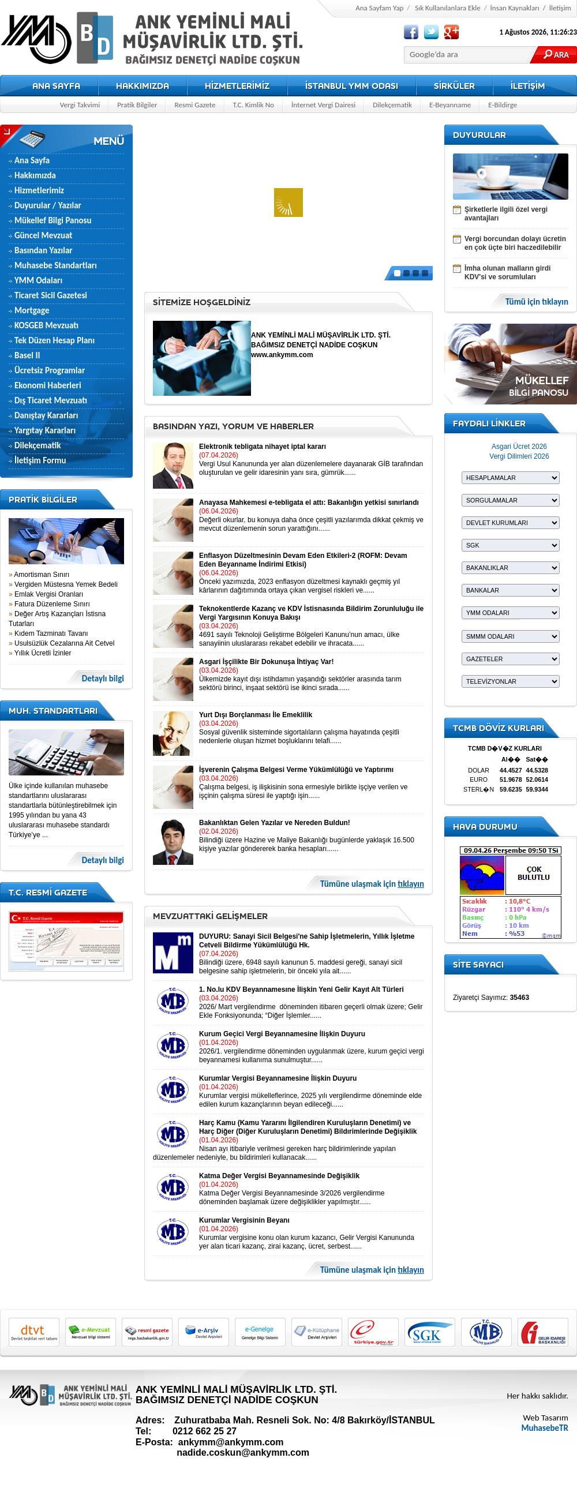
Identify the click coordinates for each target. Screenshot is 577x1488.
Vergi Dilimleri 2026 (519, 456)
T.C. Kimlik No (253, 104)
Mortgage (31, 310)
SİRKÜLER (454, 85)
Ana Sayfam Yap (379, 7)
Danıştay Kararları (46, 415)
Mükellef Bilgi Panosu (53, 220)
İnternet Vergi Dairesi (323, 104)
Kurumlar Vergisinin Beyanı (244, 1220)
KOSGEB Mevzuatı (46, 325)
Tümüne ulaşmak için (372, 884)
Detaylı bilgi (103, 679)
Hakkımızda (35, 175)
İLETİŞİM (528, 85)
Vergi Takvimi (80, 104)
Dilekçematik (392, 104)
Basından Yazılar (43, 250)
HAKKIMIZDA (142, 85)
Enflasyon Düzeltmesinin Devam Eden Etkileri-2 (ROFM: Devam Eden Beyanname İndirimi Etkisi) (303, 560)
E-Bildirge (502, 104)
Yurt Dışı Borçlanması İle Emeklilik (255, 715)
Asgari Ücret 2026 (519, 447)
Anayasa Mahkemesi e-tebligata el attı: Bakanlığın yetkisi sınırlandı (309, 503)
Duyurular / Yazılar (47, 205)
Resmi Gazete (194, 104)
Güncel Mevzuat (43, 235)
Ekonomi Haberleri (47, 385)
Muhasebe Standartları (55, 265)
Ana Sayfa (32, 160)
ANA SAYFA (56, 85)
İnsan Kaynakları (514, 7)
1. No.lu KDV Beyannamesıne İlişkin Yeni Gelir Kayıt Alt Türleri (301, 989)
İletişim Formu (40, 460)
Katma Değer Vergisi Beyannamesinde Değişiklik (279, 1176)
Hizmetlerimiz (39, 190)
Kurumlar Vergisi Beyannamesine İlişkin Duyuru (278, 1078)
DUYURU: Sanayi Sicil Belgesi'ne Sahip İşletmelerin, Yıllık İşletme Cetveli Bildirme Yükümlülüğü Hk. (306, 940)
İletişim (560, 7)
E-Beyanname (450, 104)
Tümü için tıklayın (536, 302)
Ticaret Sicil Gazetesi (50, 295)
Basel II (27, 355)
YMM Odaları (38, 280)
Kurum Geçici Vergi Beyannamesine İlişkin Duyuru (282, 1034)
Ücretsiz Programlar (49, 370)
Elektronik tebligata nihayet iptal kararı (262, 447)
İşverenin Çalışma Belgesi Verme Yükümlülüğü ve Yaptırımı (296, 770)
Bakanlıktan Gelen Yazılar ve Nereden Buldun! (274, 823)
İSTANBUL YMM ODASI (351, 85)
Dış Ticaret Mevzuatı (50, 400)
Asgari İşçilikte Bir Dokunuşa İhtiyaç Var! (266, 662)
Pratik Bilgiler (137, 104)
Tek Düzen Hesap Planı (54, 340)
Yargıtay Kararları (45, 430)
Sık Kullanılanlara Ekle (448, 7)
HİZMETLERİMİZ (237, 85)
